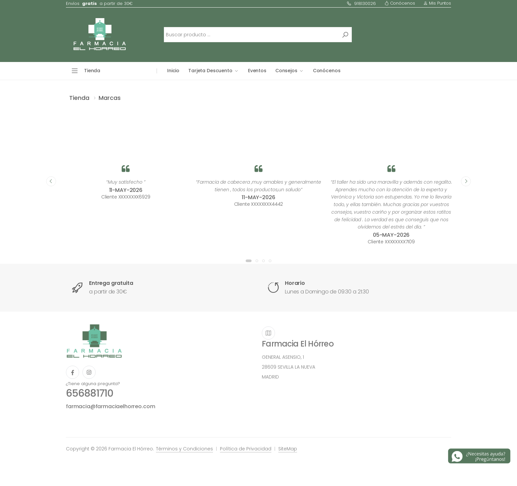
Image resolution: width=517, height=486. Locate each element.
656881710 (89, 393)
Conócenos (399, 3)
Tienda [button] (92, 70)
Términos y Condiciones (184, 448)
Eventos (257, 70)
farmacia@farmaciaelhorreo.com (110, 406)
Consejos (286, 70)
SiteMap (287, 448)
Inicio (173, 70)
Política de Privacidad (245, 448)
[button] (249, 261)
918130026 (361, 3)
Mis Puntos (437, 3)
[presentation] (51, 181)
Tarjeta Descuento (210, 70)
